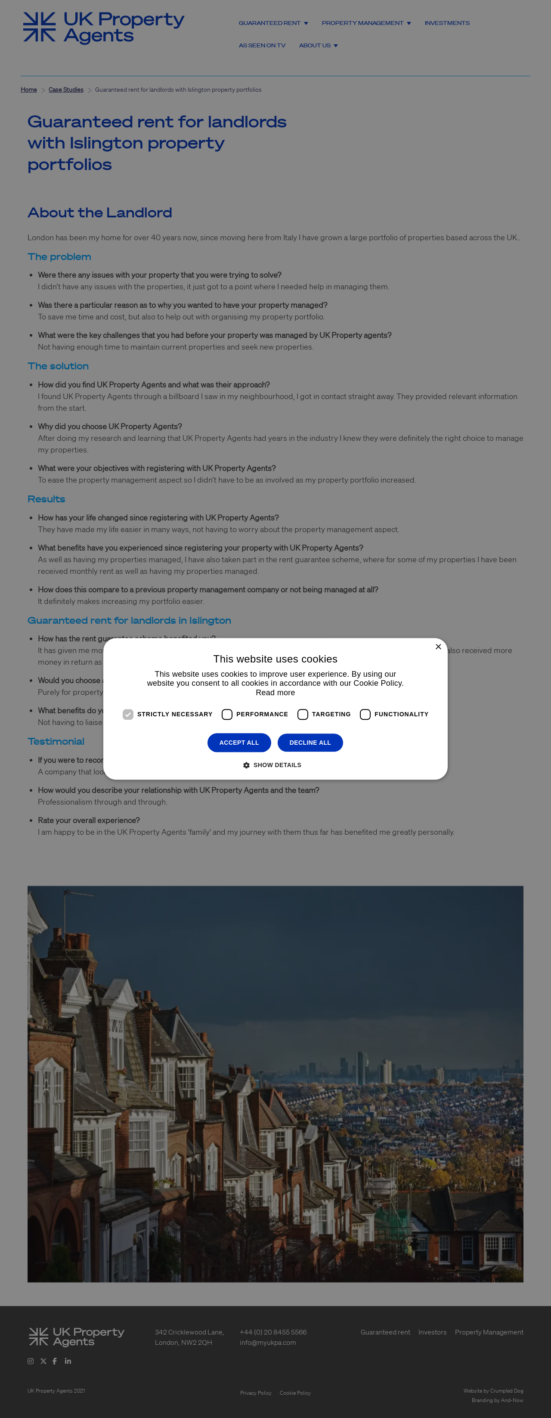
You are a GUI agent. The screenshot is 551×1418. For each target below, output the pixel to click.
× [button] (438, 647)
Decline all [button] (310, 742)
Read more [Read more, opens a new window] (275, 692)
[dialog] (275, 709)
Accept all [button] (239, 742)
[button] (275, 765)
